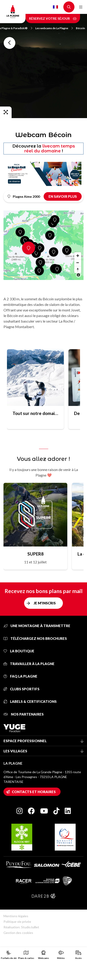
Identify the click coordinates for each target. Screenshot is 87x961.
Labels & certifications (30, 701)
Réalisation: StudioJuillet (21, 927)
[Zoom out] (77, 262)
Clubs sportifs (21, 689)
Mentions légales (15, 916)
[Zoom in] (77, 255)
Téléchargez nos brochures (35, 638)
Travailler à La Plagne (29, 664)
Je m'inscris (45, 603)
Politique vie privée (17, 921)
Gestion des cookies (18, 933)
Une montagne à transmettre (36, 626)
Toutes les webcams (9, 43)
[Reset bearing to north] (77, 269)
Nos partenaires (23, 714)
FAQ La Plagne (20, 676)
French (55, 7)
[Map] (43, 245)
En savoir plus (62, 196)
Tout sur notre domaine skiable (35, 413)
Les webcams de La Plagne (54, 28)
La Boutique (18, 651)
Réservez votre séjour (53, 18)
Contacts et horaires (34, 792)
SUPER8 (35, 553)
